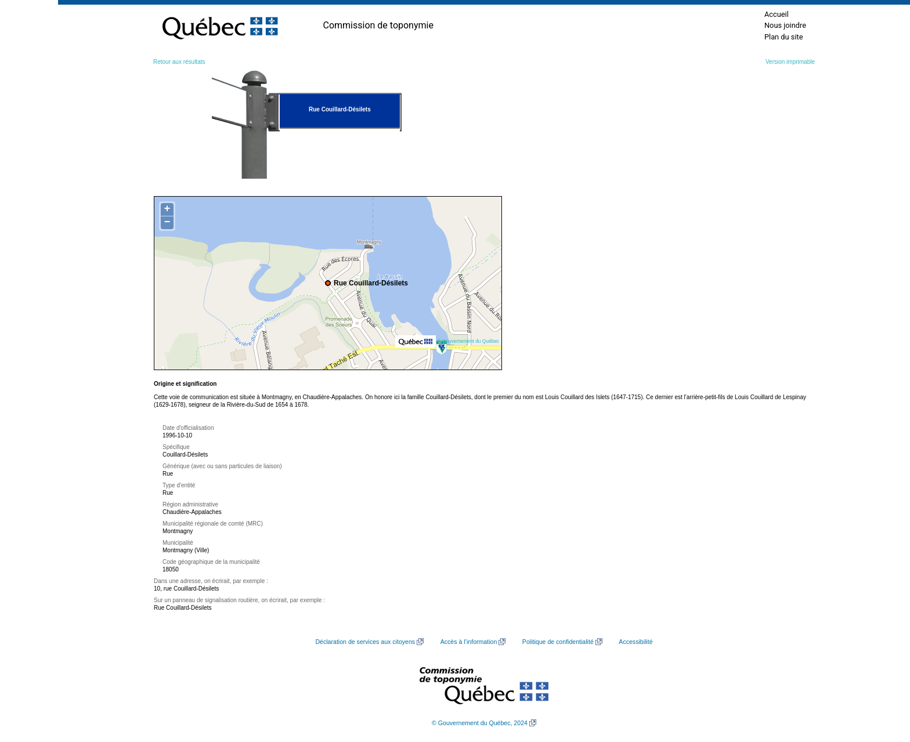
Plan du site (783, 36)
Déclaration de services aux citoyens (365, 641)
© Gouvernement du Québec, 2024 (480, 722)
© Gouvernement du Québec (468, 341)
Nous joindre (785, 25)
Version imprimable (790, 62)
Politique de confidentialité (558, 641)
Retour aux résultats (179, 62)
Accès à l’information (468, 641)
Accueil (776, 14)
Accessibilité (635, 641)
